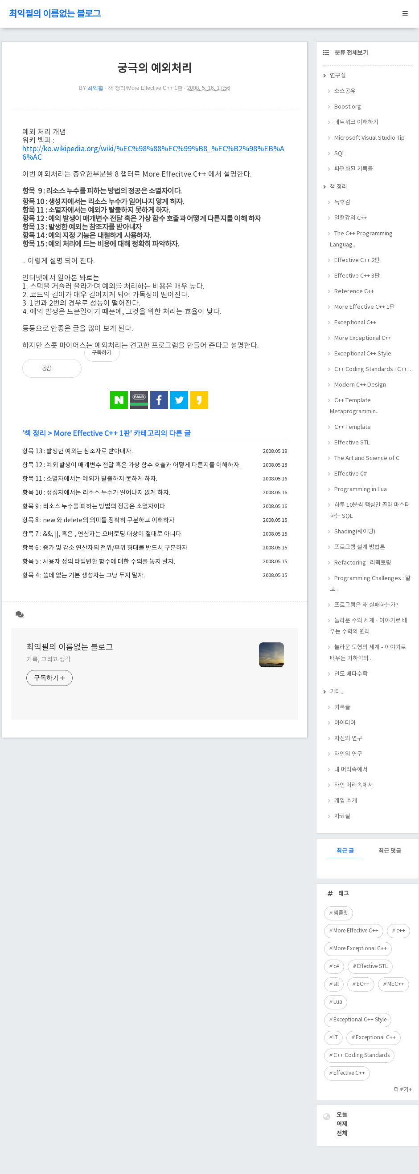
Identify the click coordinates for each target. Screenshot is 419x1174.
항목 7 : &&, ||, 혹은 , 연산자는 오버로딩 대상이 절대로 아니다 (101, 534)
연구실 (338, 76)
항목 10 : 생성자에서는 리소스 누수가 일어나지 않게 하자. (96, 492)
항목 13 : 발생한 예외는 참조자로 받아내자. (77, 451)
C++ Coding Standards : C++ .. (372, 369)
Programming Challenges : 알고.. (370, 584)
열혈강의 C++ (350, 218)
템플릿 (340, 913)
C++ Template (352, 427)
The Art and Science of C (366, 458)
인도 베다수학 (351, 674)
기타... (337, 692)
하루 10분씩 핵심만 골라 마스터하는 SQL (370, 511)
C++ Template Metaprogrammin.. (354, 406)
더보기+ (403, 1090)
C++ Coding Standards (361, 1055)
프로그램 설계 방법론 (359, 547)
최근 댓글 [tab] (389, 851)
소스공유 (345, 91)
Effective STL (352, 443)
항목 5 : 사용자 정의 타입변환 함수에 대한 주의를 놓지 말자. (98, 561)
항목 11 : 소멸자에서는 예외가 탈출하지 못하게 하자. (89, 479)
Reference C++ (354, 291)
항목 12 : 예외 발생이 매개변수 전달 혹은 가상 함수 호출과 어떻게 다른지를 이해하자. (131, 465)
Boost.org (347, 107)
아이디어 (345, 723)
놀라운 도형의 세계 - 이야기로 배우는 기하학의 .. (368, 653)
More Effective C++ (355, 931)
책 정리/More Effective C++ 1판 (145, 88)
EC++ (363, 984)
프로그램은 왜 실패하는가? (366, 605)
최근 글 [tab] (345, 851)
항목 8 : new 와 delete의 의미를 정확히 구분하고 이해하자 (98, 520)
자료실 (342, 816)
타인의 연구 (348, 754)
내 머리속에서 (351, 770)
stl (336, 984)
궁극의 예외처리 (154, 68)
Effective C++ (349, 1073)
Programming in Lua (360, 489)
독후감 (342, 202)
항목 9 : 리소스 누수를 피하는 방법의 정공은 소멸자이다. (94, 506)
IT (335, 1038)
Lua (337, 1002)
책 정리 (35, 434)
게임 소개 (345, 801)
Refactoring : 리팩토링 (362, 563)
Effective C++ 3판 (357, 276)
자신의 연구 (348, 738)
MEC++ (395, 984)
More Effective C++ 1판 (91, 434)
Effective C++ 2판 (357, 260)
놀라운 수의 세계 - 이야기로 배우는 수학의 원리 (368, 626)
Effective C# (350, 474)
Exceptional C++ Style (362, 354)
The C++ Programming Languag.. (361, 239)
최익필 (95, 88)
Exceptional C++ (355, 322)
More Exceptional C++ (362, 338)
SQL (339, 153)
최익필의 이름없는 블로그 (55, 14)
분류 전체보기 (350, 53)
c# (336, 966)
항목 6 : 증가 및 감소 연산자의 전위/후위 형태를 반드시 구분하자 (105, 548)
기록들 (342, 707)
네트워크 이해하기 (356, 122)
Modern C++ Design (360, 385)
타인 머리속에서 (353, 785)
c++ (400, 931)
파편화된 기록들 (353, 169)
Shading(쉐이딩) (354, 532)
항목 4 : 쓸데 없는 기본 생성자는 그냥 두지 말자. (83, 575)
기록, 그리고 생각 (48, 659)
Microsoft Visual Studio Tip (369, 138)
